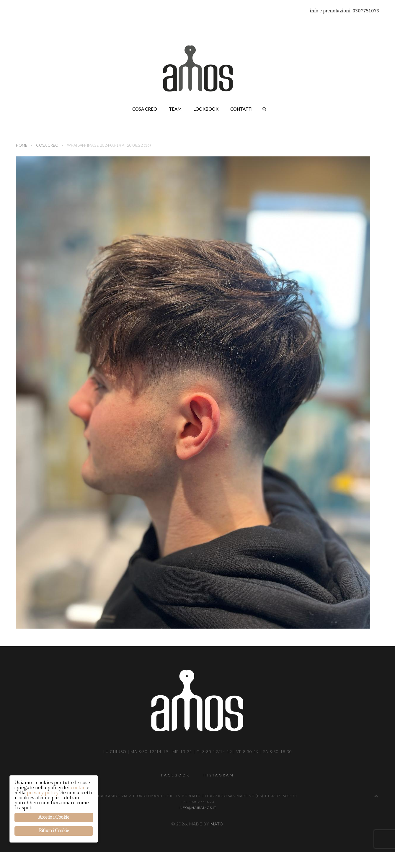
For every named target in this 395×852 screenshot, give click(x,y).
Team (175, 109)
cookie (78, 788)
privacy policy (42, 793)
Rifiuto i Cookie (54, 831)
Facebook (175, 775)
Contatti (241, 109)
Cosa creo (144, 109)
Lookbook (205, 109)
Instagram (218, 775)
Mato (216, 823)
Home (21, 145)
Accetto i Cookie (53, 817)
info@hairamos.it (197, 807)
